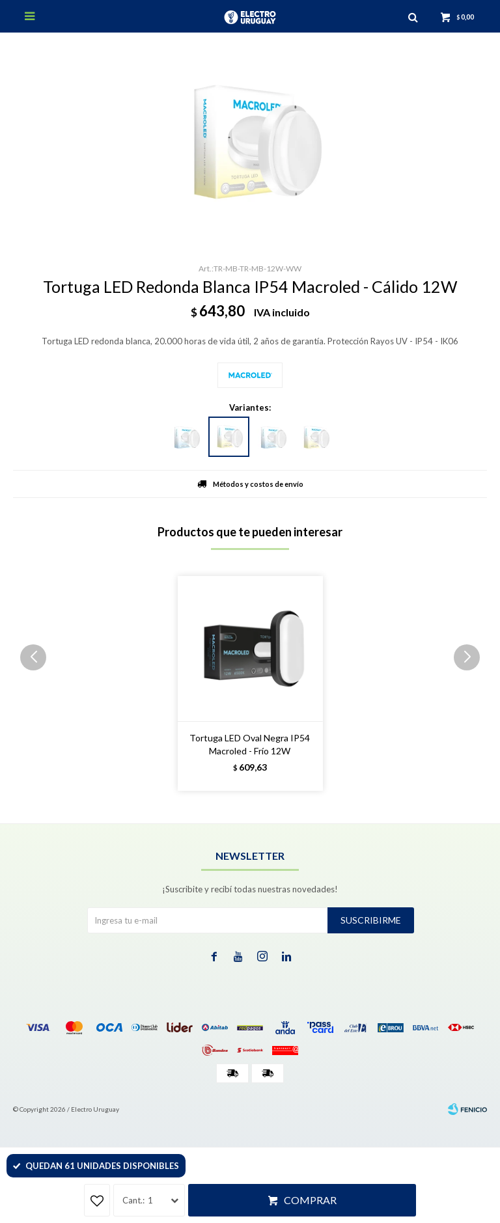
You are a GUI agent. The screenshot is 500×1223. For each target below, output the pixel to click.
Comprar (310, 1200)
